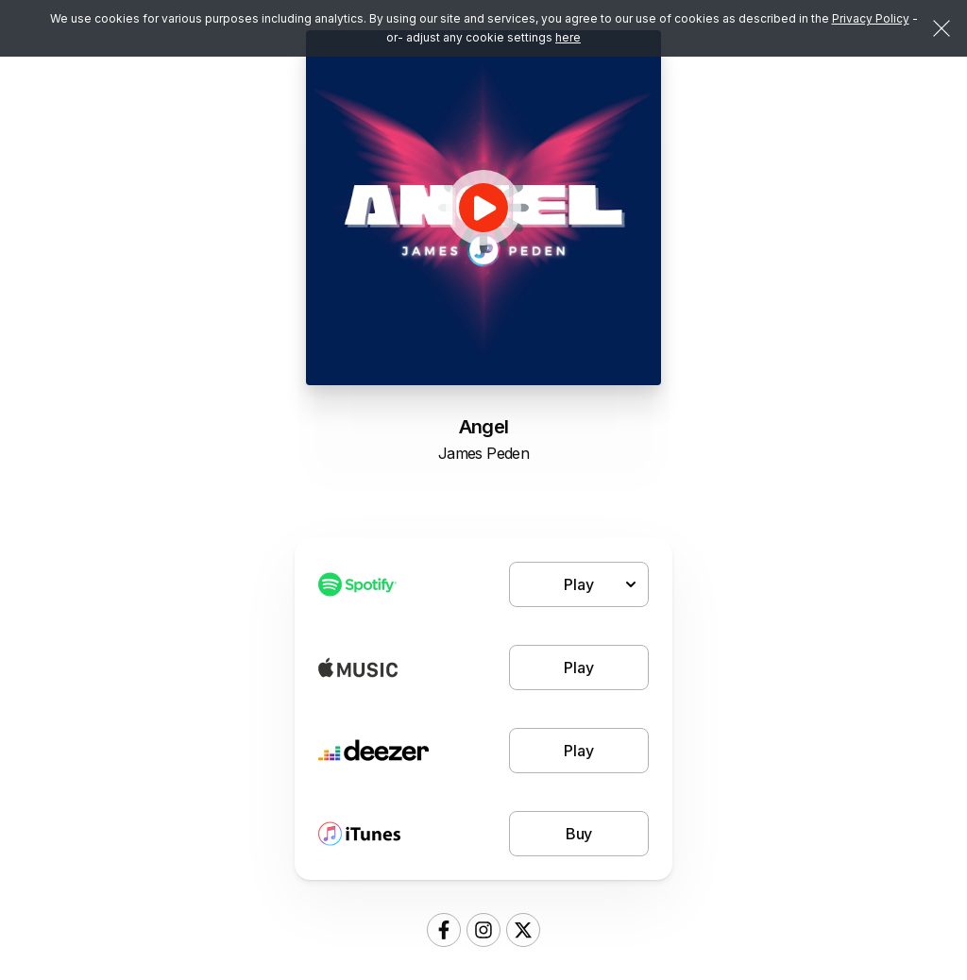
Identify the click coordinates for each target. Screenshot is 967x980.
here (568, 37)
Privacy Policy (870, 18)
